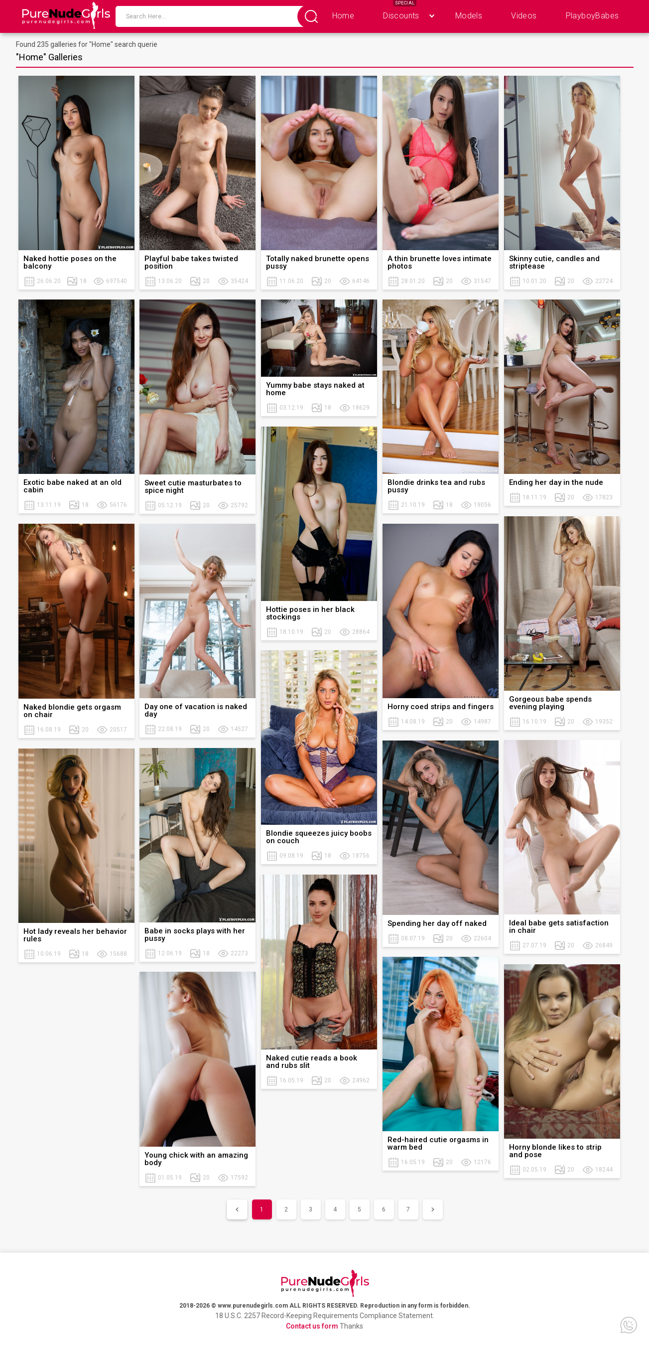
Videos (523, 15)
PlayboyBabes (592, 15)
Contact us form (312, 1326)
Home (343, 15)
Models (468, 15)
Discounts (401, 15)
